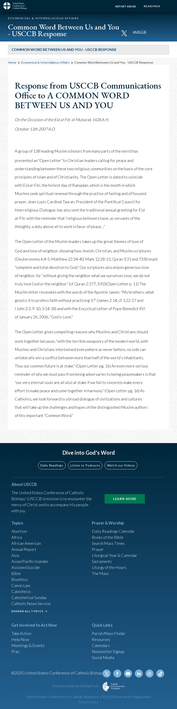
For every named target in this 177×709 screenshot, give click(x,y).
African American (26, 543)
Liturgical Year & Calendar (114, 555)
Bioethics (19, 579)
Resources (101, 639)
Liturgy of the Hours (109, 567)
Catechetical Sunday (29, 597)
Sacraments (102, 561)
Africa (16, 537)
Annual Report (23, 549)
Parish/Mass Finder (109, 633)
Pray (15, 651)
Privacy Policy (88, 702)
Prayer (98, 549)
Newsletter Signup (108, 651)
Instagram (149, 674)
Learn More (124, 499)
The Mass (100, 573)
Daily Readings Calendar (113, 531)
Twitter (107, 674)
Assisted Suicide (25, 567)
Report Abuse (125, 6)
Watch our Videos (121, 465)
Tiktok (160, 674)
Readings (152, 6)
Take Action (21, 633)
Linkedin (139, 674)
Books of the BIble (107, 537)
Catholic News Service (31, 603)
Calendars (101, 645)
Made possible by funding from (75, 686)
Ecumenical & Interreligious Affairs (45, 62)
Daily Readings (51, 465)
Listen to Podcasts (85, 465)
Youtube (128, 674)
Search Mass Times (108, 543)
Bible (16, 573)
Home (12, 62)
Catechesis (21, 591)
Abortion (19, 531)
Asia (15, 555)
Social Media (103, 657)
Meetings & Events (28, 645)
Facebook (117, 674)
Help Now (20, 639)
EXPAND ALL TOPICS (27, 611)
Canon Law (20, 585)
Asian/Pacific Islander (29, 561)
